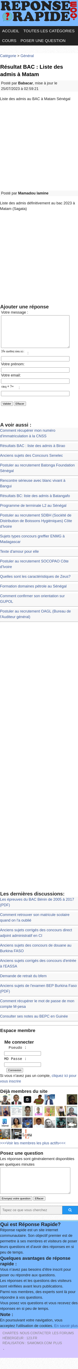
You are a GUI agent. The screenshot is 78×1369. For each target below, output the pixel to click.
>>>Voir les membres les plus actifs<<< (33, 1149)
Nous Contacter (35, 1344)
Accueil (10, 31)
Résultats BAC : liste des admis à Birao (32, 452)
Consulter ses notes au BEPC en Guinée (34, 1022)
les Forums (63, 1344)
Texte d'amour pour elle (19, 558)
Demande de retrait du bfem (23, 982)
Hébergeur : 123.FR (19, 1349)
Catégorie (8, 56)
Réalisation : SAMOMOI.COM (27, 1354)
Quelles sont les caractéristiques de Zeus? (35, 583)
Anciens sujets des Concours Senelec (31, 462)
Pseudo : (15, 1053)
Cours (9, 40)
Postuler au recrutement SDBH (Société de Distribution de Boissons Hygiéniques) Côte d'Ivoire (36, 527)
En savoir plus (66, 1337)
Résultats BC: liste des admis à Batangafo (35, 502)
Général (27, 56)
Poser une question (43, 40)
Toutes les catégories (48, 31)
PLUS (57, 1354)
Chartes (10, 1344)
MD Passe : (15, 1065)
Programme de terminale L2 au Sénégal (33, 512)
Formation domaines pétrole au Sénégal (33, 592)
